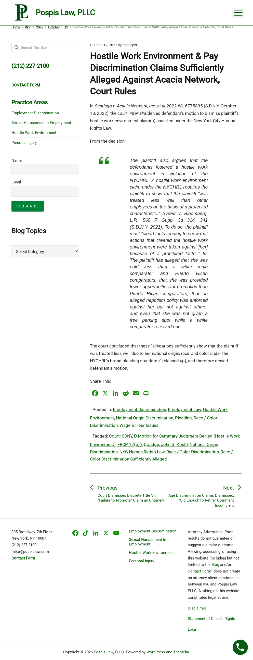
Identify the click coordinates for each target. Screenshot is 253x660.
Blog (215, 564)
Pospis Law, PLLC (109, 652)
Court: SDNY (120, 436)
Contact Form (199, 571)
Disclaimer (197, 608)
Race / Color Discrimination (192, 451)
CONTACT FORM (25, 85)
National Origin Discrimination (144, 417)
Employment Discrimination (139, 409)
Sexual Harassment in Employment (41, 122)
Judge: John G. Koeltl (167, 444)
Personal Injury (24, 142)
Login (192, 629)
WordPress (156, 652)
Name (16, 160)
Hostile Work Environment (33, 132)
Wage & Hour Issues (138, 425)
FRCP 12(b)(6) (131, 444)
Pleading (183, 417)
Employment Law (184, 409)
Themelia (181, 652)
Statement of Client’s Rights (211, 618)
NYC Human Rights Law (142, 451)
